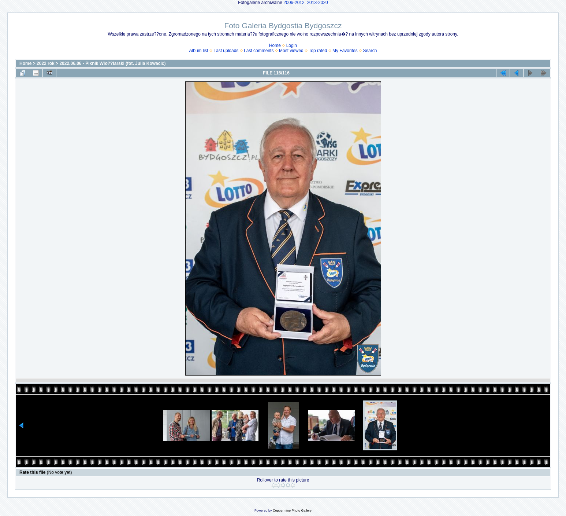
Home (275, 45)
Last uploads (225, 50)
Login (291, 45)
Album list (198, 50)
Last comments (258, 50)
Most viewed (291, 50)
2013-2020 (317, 2)
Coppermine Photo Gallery (292, 510)
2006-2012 (293, 2)
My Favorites (345, 50)
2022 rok (46, 63)
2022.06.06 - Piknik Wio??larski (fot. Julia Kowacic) (112, 63)
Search (370, 50)
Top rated (318, 50)
